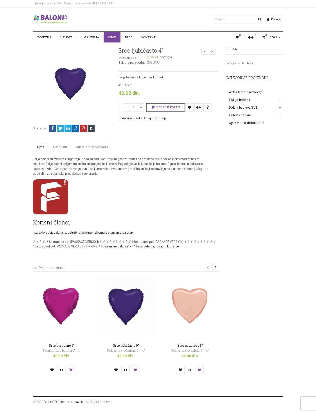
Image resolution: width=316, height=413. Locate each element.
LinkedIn (68, 128)
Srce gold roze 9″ (190, 345)
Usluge (66, 37)
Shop (112, 37)
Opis (40, 147)
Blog (129, 37)
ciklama (149, 246)
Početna (44, 37)
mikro (168, 246)
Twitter (60, 128)
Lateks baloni (240, 115)
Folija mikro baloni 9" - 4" (118, 246)
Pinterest (83, 128)
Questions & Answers (92, 147)
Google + (75, 128)
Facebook (52, 128)
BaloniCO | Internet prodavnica (64, 402)
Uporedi (198, 107)
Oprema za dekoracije (246, 122)
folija (159, 246)
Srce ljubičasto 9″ (126, 345)
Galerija (91, 37)
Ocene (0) (60, 147)
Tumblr (91, 128)
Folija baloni (239, 99)
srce (176, 246)
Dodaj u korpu (165, 107)
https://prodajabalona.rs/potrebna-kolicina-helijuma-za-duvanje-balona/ (83, 232)
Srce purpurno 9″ (61, 345)
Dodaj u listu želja (189, 107)
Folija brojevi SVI (243, 107)
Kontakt (148, 37)
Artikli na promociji (245, 92)
